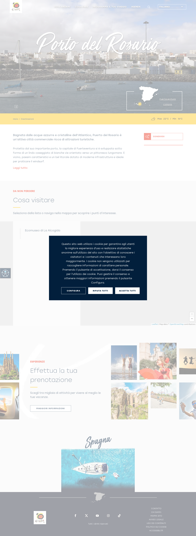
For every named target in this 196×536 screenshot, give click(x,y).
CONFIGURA (73, 290)
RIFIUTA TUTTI (100, 290)
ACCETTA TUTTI (127, 290)
